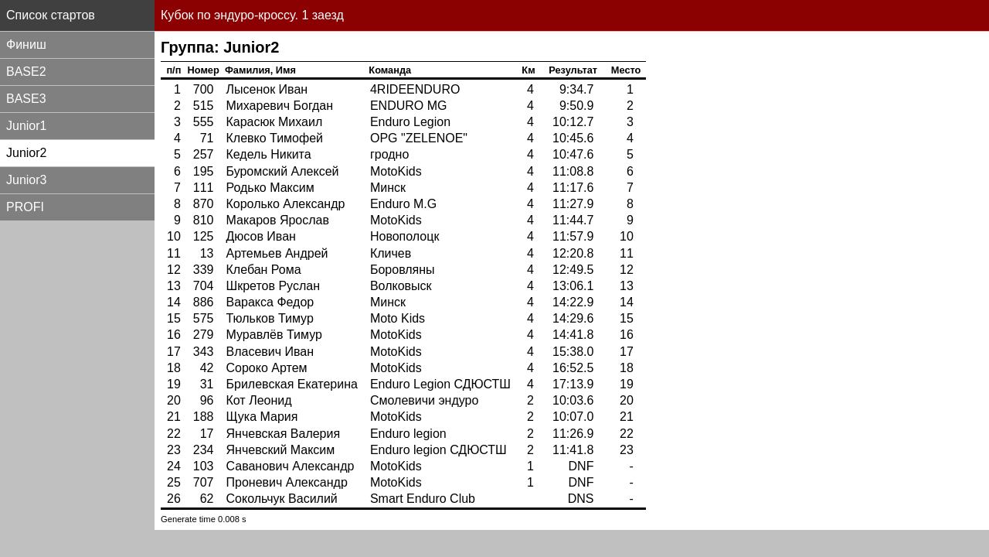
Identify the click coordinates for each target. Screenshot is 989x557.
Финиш (26, 44)
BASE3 (26, 98)
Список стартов (50, 15)
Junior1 (26, 125)
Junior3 (26, 179)
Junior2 (26, 152)
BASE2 (26, 71)
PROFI (25, 207)
